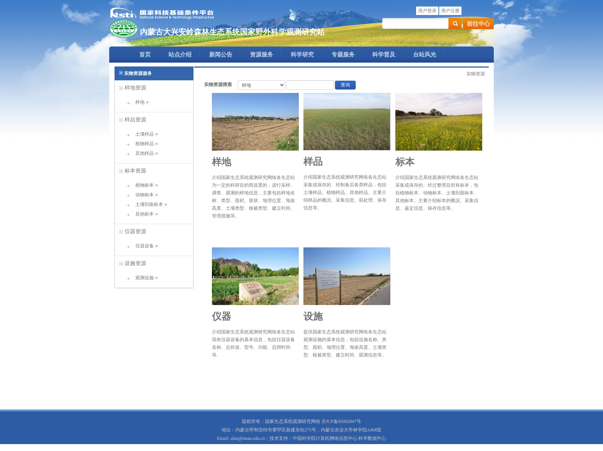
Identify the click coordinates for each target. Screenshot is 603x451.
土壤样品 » (144, 134)
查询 (345, 85)
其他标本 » (144, 214)
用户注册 (450, 10)
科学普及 (383, 54)
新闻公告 (220, 54)
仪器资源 (135, 231)
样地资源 (135, 88)
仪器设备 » (144, 246)
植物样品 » (144, 143)
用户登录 (427, 10)
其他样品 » (144, 153)
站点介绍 (180, 54)
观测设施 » (144, 277)
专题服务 (343, 54)
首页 (145, 54)
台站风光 (424, 54)
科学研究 (302, 54)
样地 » (139, 102)
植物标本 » (144, 185)
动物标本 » (144, 194)
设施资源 (135, 263)
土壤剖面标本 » (148, 204)
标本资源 (135, 170)
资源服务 (261, 54)
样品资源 (135, 119)
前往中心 (478, 24)
